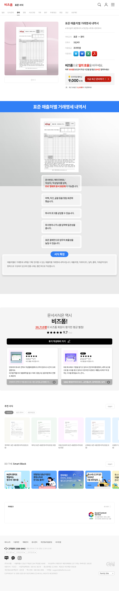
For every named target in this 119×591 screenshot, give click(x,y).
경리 (82, 36)
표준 (75, 36)
